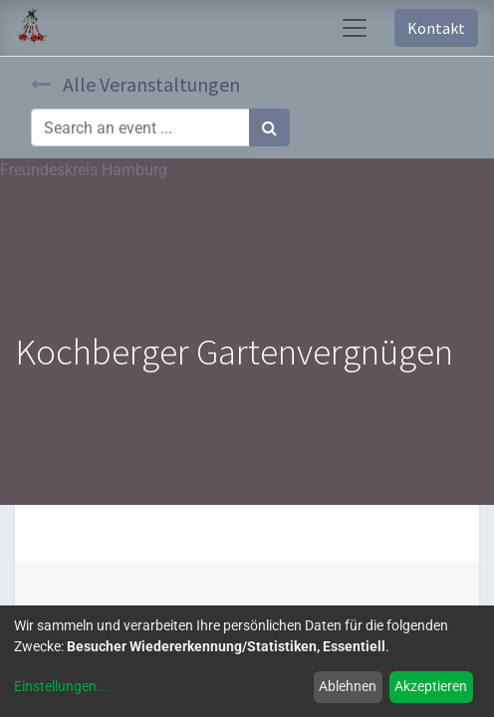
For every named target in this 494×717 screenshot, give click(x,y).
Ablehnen (347, 686)
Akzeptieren (430, 686)
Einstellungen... (61, 686)
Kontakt (436, 28)
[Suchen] (269, 127)
